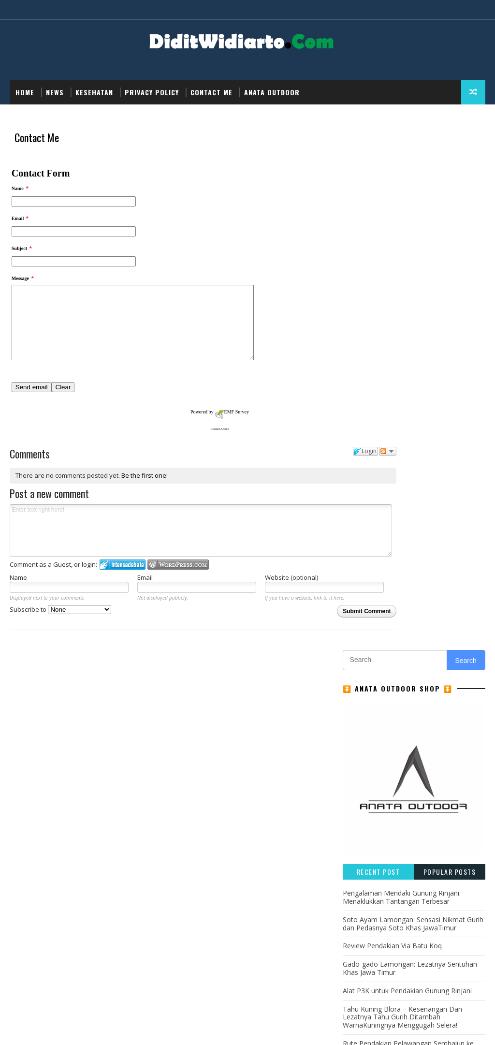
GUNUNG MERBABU (435, 601)
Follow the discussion (324, 478)
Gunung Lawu (370, 652)
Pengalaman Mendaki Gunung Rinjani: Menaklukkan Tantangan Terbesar (402, 380)
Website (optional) (250, 603)
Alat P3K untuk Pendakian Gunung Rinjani (407, 474)
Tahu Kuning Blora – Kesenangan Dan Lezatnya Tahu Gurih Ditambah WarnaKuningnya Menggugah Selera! (402, 500)
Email (124, 603)
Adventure (364, 584)
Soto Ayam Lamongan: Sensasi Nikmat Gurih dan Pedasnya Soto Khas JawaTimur (413, 407)
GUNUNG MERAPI (372, 601)
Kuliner (404, 669)
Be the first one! (144, 502)
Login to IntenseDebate (123, 591)
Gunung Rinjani (428, 652)
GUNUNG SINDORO (374, 635)
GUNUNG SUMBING (440, 635)
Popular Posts (449, 355)
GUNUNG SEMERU (450, 618)
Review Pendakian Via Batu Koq (392, 429)
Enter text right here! (170, 556)
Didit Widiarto (158, 1028)
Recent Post (378, 355)
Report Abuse (169, 454)
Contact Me (211, 92)
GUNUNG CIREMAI (418, 584)
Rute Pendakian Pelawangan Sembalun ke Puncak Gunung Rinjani (408, 531)
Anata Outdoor (272, 92)
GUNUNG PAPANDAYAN (380, 618)
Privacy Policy (152, 92)
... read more (88, 757)
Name (18, 603)
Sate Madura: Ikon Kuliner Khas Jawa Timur (410, 553)
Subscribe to (60, 636)
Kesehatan (94, 92)
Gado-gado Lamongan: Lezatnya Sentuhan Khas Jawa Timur (410, 451)
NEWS (55, 92)
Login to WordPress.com (178, 591)
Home (24, 92)
